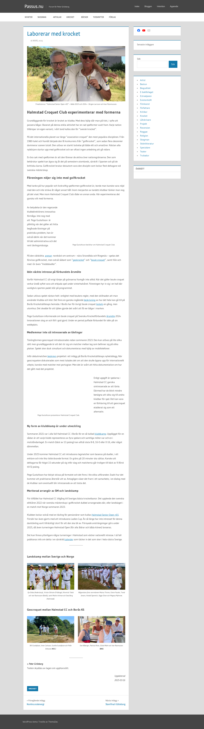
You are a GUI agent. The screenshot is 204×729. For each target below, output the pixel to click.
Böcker (84, 17)
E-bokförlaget (146, 92)
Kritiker (143, 111)
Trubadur (144, 155)
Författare (145, 107)
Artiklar (57, 17)
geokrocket (78, 259)
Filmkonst (145, 104)
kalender (68, 539)
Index (137, 6)
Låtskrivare (145, 119)
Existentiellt (146, 100)
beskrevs (51, 356)
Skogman (43, 17)
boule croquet (98, 259)
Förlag (114, 17)
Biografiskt (145, 88)
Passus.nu (34, 6)
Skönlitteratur (147, 143)
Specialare (145, 147)
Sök (139, 58)
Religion (144, 135)
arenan (48, 255)
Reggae (143, 131)
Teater (143, 151)
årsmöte (111, 316)
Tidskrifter (98, 17)
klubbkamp (100, 433)
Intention (161, 6)
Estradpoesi (146, 96)
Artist (142, 80)
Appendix (174, 6)
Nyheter (28, 17)
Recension (145, 127)
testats (99, 304)
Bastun (143, 84)
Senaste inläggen (145, 44)
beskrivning (89, 299)
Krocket (71, 17)
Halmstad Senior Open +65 (105, 514)
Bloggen (148, 6)
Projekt (143, 123)
